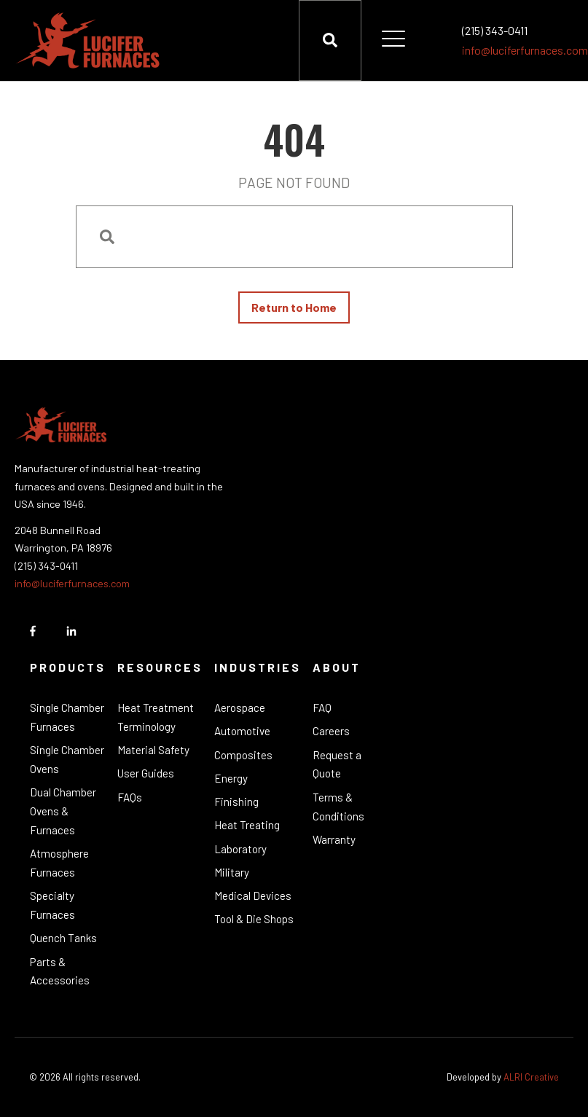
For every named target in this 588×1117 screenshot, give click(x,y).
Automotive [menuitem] (242, 730)
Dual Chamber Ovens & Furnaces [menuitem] (63, 810)
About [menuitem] (337, 667)
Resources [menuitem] (160, 667)
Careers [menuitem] (331, 730)
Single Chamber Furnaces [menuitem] (67, 717)
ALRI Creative (531, 1077)
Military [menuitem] (231, 872)
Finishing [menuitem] (236, 801)
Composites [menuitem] (243, 754)
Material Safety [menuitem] (153, 749)
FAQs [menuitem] (129, 797)
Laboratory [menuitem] (240, 848)
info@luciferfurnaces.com (525, 50)
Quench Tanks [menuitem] (63, 937)
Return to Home (294, 307)
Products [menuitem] (68, 667)
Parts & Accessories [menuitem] (60, 971)
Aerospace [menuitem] (239, 707)
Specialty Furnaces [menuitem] (52, 905)
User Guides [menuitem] (145, 773)
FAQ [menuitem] (322, 707)
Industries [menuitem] (257, 667)
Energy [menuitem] (231, 778)
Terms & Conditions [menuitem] (338, 807)
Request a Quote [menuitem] (337, 764)
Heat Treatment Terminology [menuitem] (155, 717)
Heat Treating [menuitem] (247, 824)
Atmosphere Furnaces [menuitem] (59, 863)
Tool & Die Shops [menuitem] (254, 918)
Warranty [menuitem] (334, 839)
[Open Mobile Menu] (393, 40)
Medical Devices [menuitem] (252, 895)
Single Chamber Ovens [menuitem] (67, 759)
